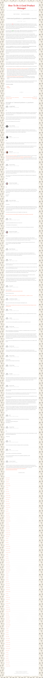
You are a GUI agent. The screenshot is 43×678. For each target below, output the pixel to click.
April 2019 (7, 489)
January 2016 (7, 528)
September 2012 (8, 591)
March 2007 (7, 660)
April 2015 (7, 542)
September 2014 (8, 552)
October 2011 (8, 599)
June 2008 (7, 630)
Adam (10, 136)
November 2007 (8, 644)
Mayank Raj (11, 427)
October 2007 (8, 646)
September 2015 (8, 534)
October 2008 (8, 622)
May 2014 (7, 556)
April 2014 (7, 558)
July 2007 (7, 652)
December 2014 (8, 546)
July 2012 (7, 593)
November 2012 (8, 587)
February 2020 (8, 483)
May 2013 (7, 577)
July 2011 (7, 601)
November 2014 (8, 548)
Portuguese (8, 87)
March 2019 (7, 491)
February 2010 (8, 607)
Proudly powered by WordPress (21, 671)
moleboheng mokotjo (13, 298)
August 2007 (7, 650)
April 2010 (7, 605)
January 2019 (7, 493)
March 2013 (7, 581)
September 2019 (8, 485)
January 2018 (7, 505)
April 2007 (7, 658)
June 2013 (7, 575)
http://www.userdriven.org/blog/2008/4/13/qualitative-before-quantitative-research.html (19, 214)
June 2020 (7, 481)
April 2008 (7, 634)
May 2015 (7, 540)
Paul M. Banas (12, 164)
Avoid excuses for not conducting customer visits (13, 97)
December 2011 (8, 597)
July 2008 (7, 628)
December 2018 (8, 495)
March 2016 (7, 524)
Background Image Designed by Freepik (21, 673)
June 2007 (7, 654)
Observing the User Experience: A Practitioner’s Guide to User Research (17, 68)
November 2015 (8, 532)
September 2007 (8, 648)
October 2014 (8, 550)
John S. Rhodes (12, 125)
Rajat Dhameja (12, 249)
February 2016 (8, 526)
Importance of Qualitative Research (25, 156)
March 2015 (7, 544)
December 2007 (8, 642)
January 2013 (7, 585)
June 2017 (7, 509)
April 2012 (7, 595)
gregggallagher (12, 106)
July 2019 (7, 487)
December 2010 (8, 603)
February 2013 (8, 583)
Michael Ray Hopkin (13, 183)
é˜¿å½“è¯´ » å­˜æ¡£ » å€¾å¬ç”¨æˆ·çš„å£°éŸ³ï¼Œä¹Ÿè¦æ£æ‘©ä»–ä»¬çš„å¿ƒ (21, 295)
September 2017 (8, 507)
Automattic (24, 672)
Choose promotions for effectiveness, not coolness (29, 97)
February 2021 (8, 477)
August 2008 (7, 626)
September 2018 (8, 497)
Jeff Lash (24, 21)
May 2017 (7, 511)
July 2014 (7, 554)
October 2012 (8, 589)
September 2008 (8, 624)
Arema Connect (12, 461)
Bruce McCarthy (12, 200)
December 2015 (8, 530)
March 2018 (7, 501)
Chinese (8, 86)
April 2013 (7, 579)
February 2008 (8, 638)
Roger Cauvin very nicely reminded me (11, 155)
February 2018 (8, 503)
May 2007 (7, 656)
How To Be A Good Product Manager (21, 6)
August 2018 (7, 499)
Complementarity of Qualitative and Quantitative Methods (15, 157)
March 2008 (7, 636)
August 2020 (7, 479)
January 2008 (7, 640)
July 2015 (7, 538)
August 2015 (7, 536)
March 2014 (7, 560)
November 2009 (8, 609)
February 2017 (8, 513)
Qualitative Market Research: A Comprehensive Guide (15, 76)
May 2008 (7, 632)
